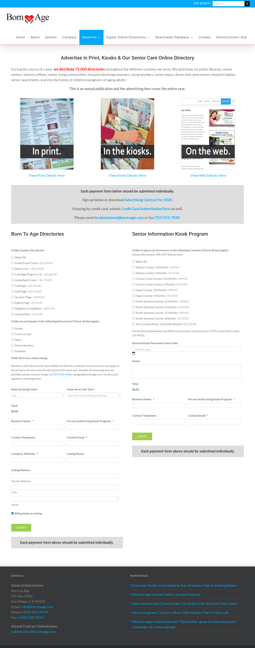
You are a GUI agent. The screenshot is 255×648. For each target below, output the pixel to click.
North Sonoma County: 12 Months (162, 301)
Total (14, 405)
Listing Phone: (76, 453)
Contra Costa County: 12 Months (161, 278)
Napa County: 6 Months (156, 295)
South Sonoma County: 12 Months (162, 312)
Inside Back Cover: (33, 280)
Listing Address (20, 470)
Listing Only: (28, 314)
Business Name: (22, 421)
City (14, 492)
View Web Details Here (208, 175)
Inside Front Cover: (34, 263)
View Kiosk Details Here (127, 175)
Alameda (20, 351)
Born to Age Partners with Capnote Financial (166, 594)
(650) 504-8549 (35, 612)
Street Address (21, 481)
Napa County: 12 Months (156, 290)
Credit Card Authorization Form (145, 209)
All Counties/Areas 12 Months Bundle (166, 324)
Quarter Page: (29, 297)
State (14, 504)
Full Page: (28, 285)
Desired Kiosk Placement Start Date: (155, 343)
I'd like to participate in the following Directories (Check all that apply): (55, 321)
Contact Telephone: (23, 437)
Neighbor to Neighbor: (35, 308)
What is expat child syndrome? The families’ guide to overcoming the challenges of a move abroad (184, 624)
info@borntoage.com (37, 606)
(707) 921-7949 (167, 217)
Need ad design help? (24, 389)
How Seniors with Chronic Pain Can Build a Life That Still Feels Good (184, 603)
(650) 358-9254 (31, 617)
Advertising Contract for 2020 (148, 200)
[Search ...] (229, 3)
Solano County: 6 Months (157, 273)
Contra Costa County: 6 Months (161, 284)
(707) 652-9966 (62, 374)
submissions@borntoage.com (121, 217)
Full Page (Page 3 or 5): (36, 274)
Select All (20, 257)
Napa (18, 339)
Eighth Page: (28, 302)
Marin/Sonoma (24, 345)
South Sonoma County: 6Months (162, 318)
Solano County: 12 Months (157, 267)
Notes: (136, 361)
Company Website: (24, 453)
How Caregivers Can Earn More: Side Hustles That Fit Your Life (180, 612)
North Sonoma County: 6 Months (162, 307)
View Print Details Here (47, 175)
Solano (19, 328)
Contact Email (77, 437)
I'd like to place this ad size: (28, 250)
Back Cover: (29, 268)
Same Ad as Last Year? (80, 389)
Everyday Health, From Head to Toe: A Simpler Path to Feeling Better (184, 585)
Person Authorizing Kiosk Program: (90, 421)
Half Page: (28, 291)
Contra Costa (23, 334)
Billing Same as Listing (28, 513)
